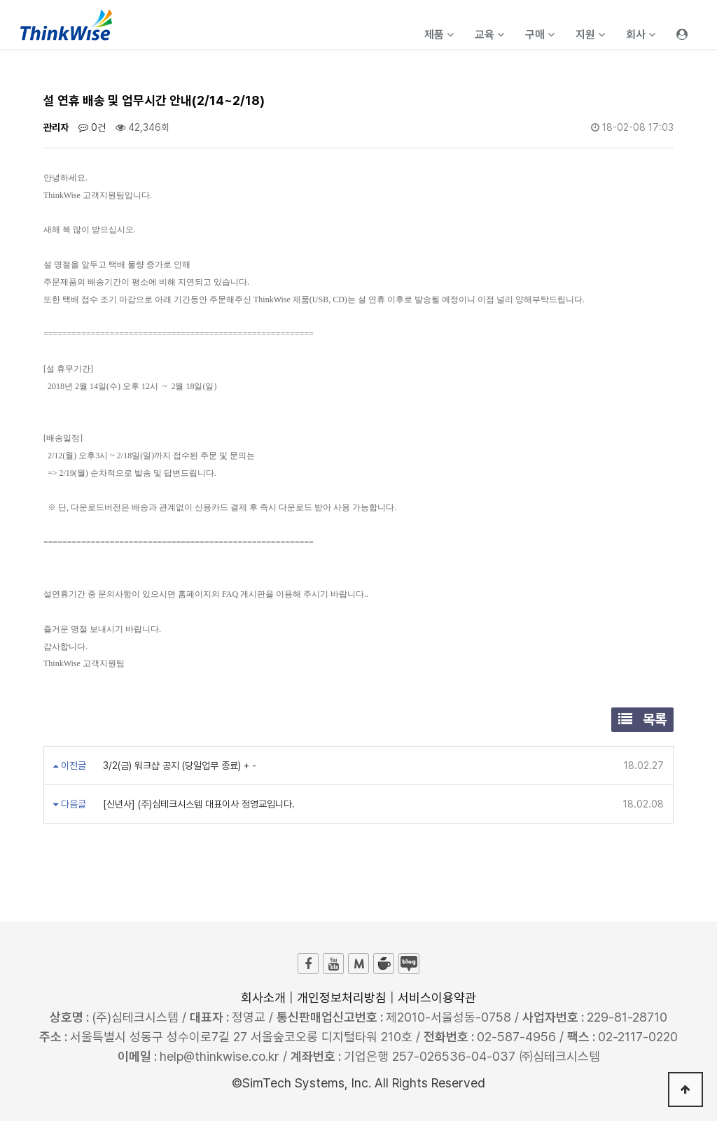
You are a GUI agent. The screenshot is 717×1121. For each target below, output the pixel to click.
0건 (92, 127)
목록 (642, 719)
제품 (439, 34)
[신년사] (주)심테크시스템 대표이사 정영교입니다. (197, 804)
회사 (640, 34)
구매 (540, 34)
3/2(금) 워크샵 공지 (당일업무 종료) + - (178, 765)
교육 (489, 34)
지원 (590, 34)
